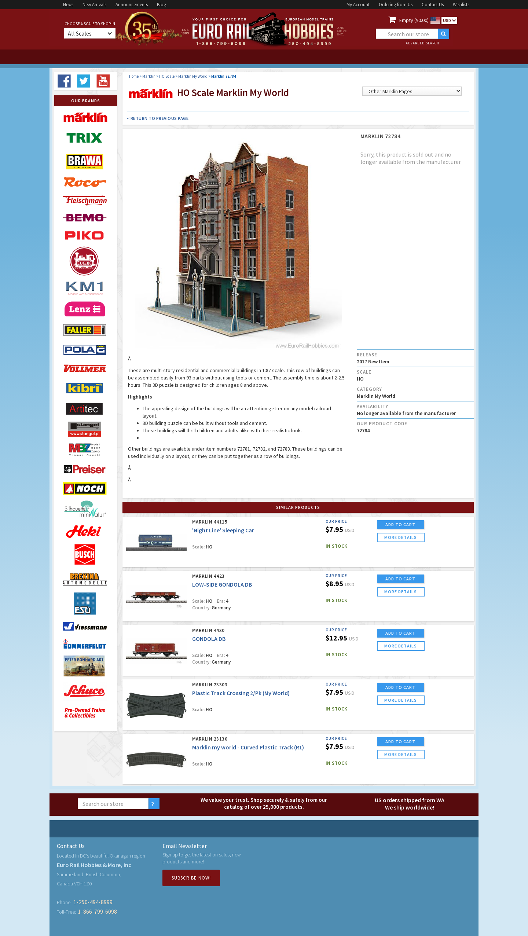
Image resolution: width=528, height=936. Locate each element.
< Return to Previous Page (158, 118)
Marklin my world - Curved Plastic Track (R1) (248, 747)
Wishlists (461, 4)
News (68, 4)
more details (400, 537)
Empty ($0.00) (414, 20)
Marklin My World (193, 76)
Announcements (131, 4)
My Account (358, 4)
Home (134, 76)
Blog (161, 4)
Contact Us (433, 4)
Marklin (148, 76)
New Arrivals (94, 4)
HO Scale (167, 76)
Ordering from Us (395, 4)
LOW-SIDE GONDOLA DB (222, 584)
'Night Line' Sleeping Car (223, 530)
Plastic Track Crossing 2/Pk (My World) (241, 693)
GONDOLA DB (208, 638)
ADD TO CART (400, 524)
